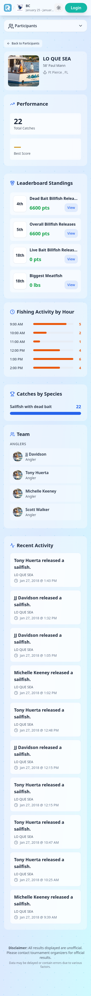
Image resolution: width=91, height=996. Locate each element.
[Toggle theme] (58, 7)
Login (76, 7)
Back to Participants (23, 43)
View (71, 207)
